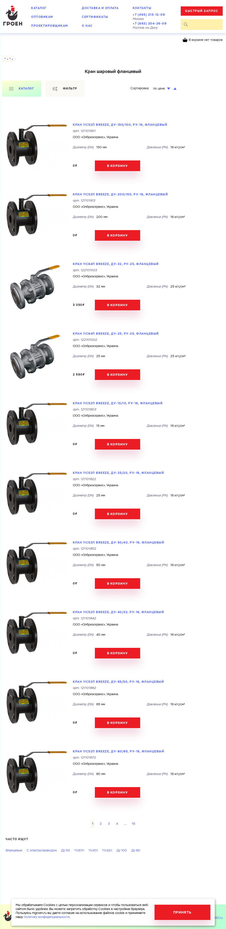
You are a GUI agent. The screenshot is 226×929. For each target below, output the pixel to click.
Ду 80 (135, 850)
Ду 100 (122, 850)
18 (133, 823)
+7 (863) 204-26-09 (150, 23)
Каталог (39, 8)
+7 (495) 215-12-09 (149, 15)
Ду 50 (65, 850)
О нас (87, 26)
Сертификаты (95, 17)
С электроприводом (42, 850)
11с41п (93, 850)
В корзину (117, 166)
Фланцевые (14, 850)
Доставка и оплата (100, 8)
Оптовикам (42, 17)
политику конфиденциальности (47, 917)
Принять (182, 912)
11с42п (107, 850)
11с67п (79, 850)
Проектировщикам (49, 26)
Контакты (142, 8)
